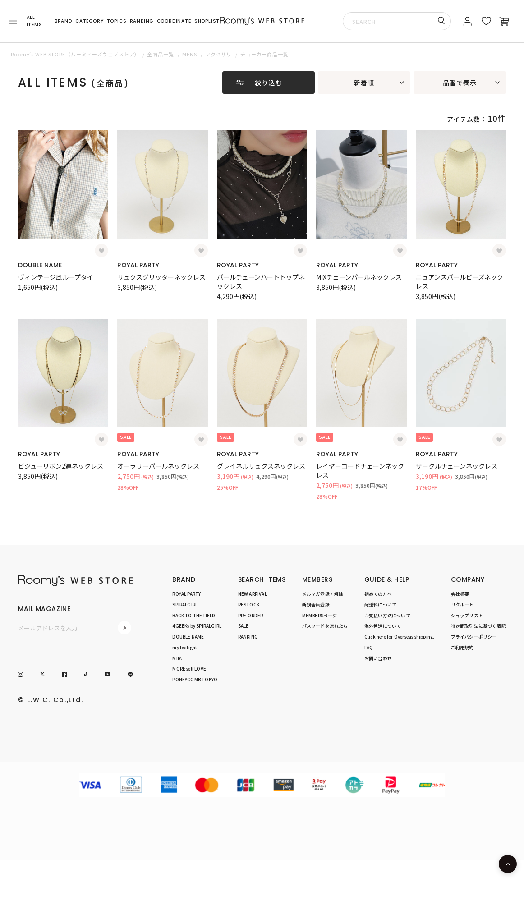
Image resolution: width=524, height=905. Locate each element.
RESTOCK (248, 605)
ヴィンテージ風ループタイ (55, 276)
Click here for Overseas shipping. (399, 637)
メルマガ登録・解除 (323, 594)
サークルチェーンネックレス (456, 465)
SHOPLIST (207, 21)
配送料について (380, 605)
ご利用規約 (462, 647)
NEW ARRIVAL (252, 594)
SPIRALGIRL (185, 605)
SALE (243, 626)
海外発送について (382, 626)
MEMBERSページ (319, 615)
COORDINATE (174, 21)
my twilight (184, 647)
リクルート (462, 605)
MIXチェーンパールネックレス (359, 276)
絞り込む (268, 82)
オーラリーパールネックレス (158, 465)
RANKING (142, 21)
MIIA (177, 658)
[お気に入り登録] (101, 250)
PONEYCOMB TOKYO (194, 679)
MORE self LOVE (189, 669)
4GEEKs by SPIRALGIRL (196, 626)
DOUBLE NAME (40, 265)
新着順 (364, 82)
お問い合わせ (378, 658)
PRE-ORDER (250, 615)
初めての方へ (378, 594)
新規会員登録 (316, 605)
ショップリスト (467, 615)
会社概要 (460, 594)
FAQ (368, 647)
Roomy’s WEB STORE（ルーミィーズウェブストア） (75, 54)
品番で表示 (460, 82)
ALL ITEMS (34, 21)
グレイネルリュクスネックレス (261, 465)
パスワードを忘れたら (325, 626)
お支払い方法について (387, 615)
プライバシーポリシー (474, 637)
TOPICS (117, 21)
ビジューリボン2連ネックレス (60, 465)
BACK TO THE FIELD (193, 615)
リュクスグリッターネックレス (161, 276)
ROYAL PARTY (138, 265)
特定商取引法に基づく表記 (478, 626)
